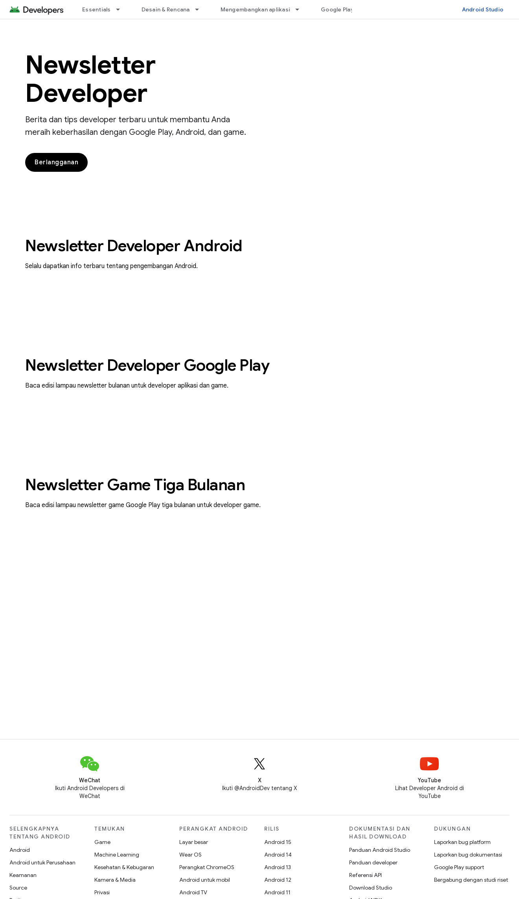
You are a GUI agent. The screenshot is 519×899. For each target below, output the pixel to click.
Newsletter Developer (90, 79)
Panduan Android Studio (379, 849)
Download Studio (370, 887)
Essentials (96, 9)
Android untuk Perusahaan (42, 862)
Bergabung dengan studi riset (471, 879)
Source (18, 887)
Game (102, 842)
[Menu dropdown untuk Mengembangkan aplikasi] (300, 9)
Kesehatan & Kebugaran (124, 867)
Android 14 (278, 854)
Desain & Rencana (166, 9)
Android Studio (483, 9)
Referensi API (365, 875)
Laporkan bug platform (462, 842)
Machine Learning (116, 854)
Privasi (102, 892)
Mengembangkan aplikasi (256, 9)
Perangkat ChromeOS (206, 867)
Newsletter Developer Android (133, 245)
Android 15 (277, 842)
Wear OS (190, 854)
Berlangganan (56, 162)
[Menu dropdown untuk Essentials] (121, 9)
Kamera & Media (115, 879)
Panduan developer (373, 862)
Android (19, 849)
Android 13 (277, 867)
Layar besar (193, 842)
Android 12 (277, 879)
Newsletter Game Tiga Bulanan (135, 484)
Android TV (193, 892)
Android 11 (277, 892)
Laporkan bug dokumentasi (468, 854)
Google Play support (459, 867)
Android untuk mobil (204, 879)
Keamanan (23, 875)
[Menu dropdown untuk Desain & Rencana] (200, 9)
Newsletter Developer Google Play (147, 365)
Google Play (337, 9)
